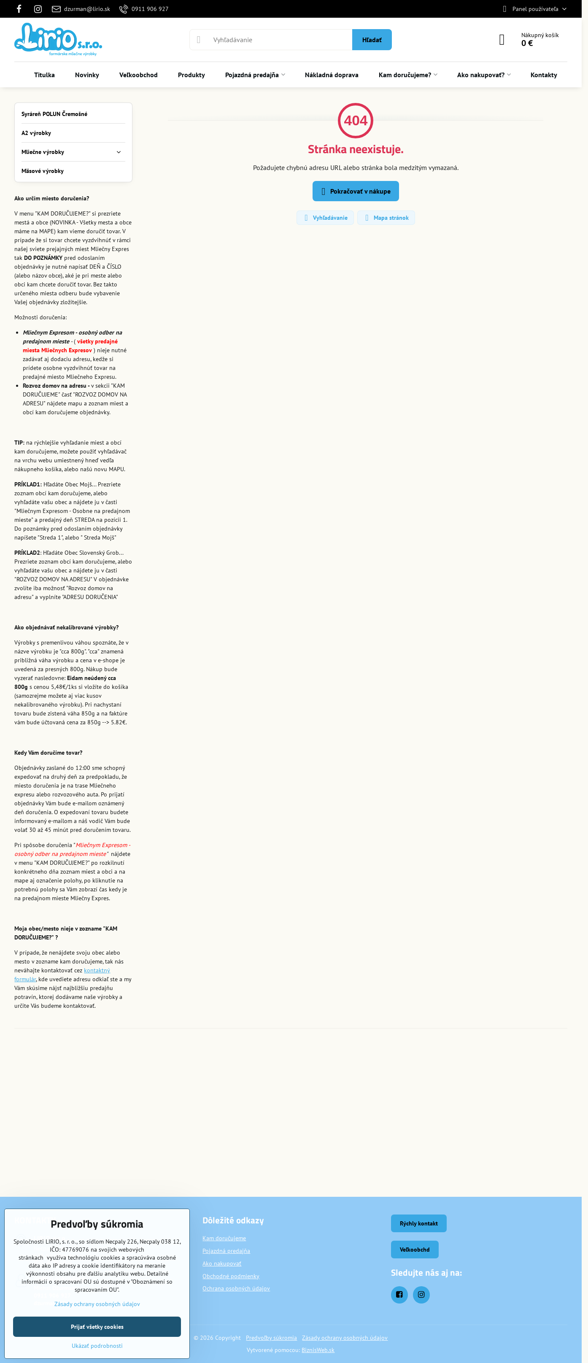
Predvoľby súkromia (271, 1337)
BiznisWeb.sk (318, 1350)
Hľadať (372, 39)
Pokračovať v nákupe (354, 191)
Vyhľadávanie (325, 217)
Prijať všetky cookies (97, 1327)
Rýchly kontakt (419, 1223)
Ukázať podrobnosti (97, 1346)
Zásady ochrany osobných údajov (345, 1337)
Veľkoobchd (415, 1249)
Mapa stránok (386, 217)
